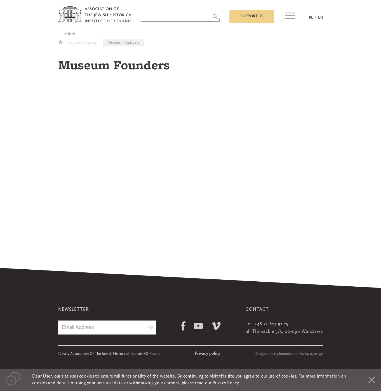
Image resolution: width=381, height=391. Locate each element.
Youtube (198, 326)
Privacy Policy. (226, 383)
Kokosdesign (311, 354)
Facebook (183, 326)
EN (320, 18)
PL (311, 18)
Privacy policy (207, 354)
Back (71, 34)
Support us (252, 16)
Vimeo (216, 326)
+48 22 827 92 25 (271, 324)
